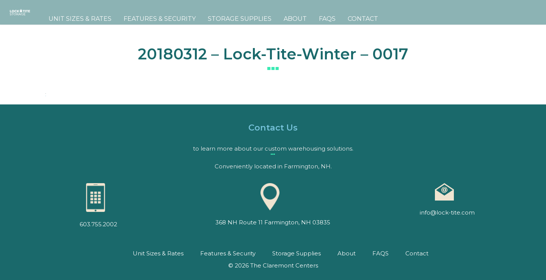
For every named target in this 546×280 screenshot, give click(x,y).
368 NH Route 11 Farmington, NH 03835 (272, 222)
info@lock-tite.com (447, 212)
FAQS (361, 18)
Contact (397, 18)
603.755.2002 (98, 224)
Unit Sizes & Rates (114, 18)
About (329, 18)
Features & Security (194, 18)
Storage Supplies (274, 18)
